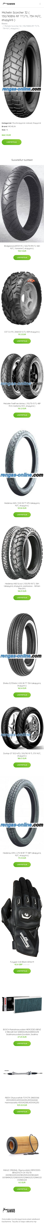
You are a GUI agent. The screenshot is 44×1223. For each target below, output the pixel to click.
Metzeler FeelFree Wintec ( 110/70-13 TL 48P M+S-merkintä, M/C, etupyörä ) (22, 404)
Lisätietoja (12, 142)
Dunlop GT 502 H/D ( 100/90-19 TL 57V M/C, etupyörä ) (22, 754)
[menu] (40, 3)
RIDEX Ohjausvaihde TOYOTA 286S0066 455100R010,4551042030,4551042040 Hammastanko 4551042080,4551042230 (22, 1100)
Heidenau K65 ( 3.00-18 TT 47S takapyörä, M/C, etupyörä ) (22, 504)
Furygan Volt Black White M (22, 962)
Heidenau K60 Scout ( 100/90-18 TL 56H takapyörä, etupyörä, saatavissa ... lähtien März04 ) (22, 586)
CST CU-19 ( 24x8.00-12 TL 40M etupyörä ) (22, 332)
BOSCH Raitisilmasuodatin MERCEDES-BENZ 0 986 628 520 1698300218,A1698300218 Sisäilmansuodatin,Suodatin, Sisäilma (22, 1032)
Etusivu (4, 23)
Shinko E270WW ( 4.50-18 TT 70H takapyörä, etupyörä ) (22, 684)
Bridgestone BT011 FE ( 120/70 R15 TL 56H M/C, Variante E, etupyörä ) (22, 247)
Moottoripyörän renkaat (22, 123)
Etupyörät (37, 123)
